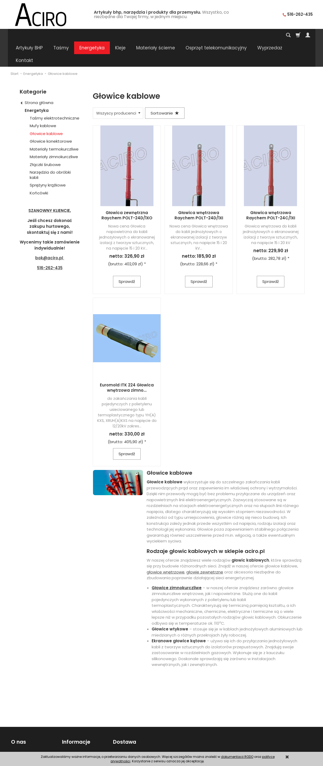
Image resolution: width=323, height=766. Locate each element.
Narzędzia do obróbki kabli (50, 149)
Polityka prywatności (80, 736)
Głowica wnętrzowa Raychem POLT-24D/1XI (199, 190)
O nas (18, 716)
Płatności (121, 736)
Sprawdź (127, 256)
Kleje (120, 35)
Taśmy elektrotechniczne (54, 93)
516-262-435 (50, 242)
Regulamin (20, 736)
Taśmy (61, 35)
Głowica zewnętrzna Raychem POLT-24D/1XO (126, 190)
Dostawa (124, 716)
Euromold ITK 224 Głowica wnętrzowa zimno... (127, 362)
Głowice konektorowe (51, 116)
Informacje (75, 716)
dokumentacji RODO (237, 756)
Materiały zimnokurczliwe (54, 131)
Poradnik (69, 730)
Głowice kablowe (46, 108)
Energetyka (92, 35)
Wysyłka (120, 730)
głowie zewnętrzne (204, 547)
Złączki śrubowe (45, 139)
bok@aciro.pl (49, 232)
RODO (67, 743)
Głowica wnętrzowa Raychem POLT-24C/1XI (270, 190)
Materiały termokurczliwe (54, 124)
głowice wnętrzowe (165, 547)
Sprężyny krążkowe (48, 160)
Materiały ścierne (155, 35)
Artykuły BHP (29, 35)
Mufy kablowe (43, 100)
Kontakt (18, 730)
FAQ (14, 743)
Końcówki (39, 167)
